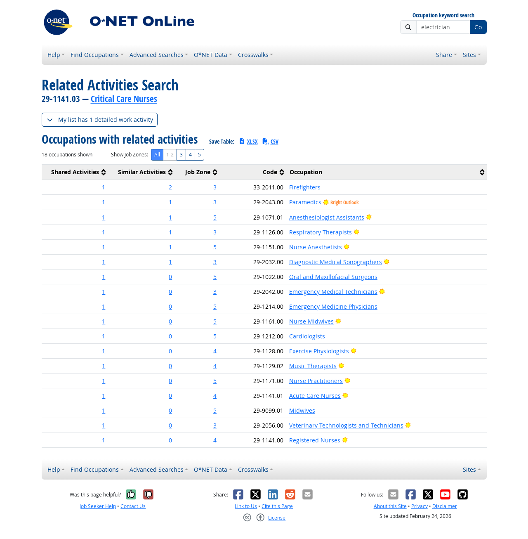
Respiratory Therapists (320, 232)
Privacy (419, 506)
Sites (469, 55)
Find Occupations (95, 55)
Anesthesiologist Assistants (326, 217)
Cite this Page (277, 506)
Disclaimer (444, 506)
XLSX (248, 141)
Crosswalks (253, 55)
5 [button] (215, 217)
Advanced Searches (157, 55)
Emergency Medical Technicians (333, 292)
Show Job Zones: (129, 154)
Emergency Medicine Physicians (333, 306)
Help (53, 55)
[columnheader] (75, 172)
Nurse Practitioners (316, 381)
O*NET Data (210, 55)
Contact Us (133, 506)
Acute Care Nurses (315, 396)
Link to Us (246, 506)
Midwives (302, 410)
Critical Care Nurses (124, 98)
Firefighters (305, 187)
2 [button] (170, 187)
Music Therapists (313, 366)
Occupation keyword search (443, 15)
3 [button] (215, 187)
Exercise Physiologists (319, 351)
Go (478, 27)
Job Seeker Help (98, 506)
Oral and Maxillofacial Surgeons (333, 277)
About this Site (390, 506)
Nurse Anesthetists (315, 247)
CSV (270, 141)
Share (444, 55)
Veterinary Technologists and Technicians (346, 425)
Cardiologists (307, 336)
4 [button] (215, 351)
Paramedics (305, 202)
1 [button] (103, 187)
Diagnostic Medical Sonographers (335, 262)
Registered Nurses (314, 440)
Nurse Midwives (311, 321)
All (157, 154)
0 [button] (170, 277)
